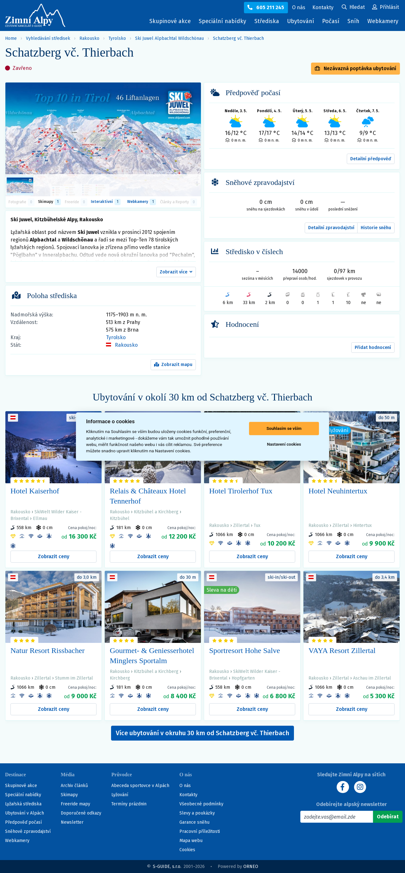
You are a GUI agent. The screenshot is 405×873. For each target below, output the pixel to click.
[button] (176, 272)
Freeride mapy (75, 804)
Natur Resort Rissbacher (47, 650)
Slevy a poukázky (197, 813)
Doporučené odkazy (81, 813)
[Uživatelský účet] (353, 8)
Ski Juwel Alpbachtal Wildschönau (169, 38)
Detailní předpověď (370, 159)
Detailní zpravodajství (331, 227)
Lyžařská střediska (23, 804)
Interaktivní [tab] (106, 202)
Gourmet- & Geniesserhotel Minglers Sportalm (152, 655)
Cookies (187, 849)
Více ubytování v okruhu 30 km (202, 733)
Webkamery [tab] (141, 202)
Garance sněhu (194, 822)
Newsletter (72, 822)
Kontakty (188, 794)
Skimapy (69, 794)
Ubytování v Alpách (24, 813)
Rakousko (89, 38)
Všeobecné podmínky (201, 804)
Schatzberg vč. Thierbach (238, 38)
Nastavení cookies (284, 444)
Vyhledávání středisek (48, 38)
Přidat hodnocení (373, 347)
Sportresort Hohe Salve (244, 650)
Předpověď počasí (23, 822)
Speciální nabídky (222, 21)
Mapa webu (190, 840)
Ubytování (302, 22)
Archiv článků (74, 785)
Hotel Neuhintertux (337, 491)
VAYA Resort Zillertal (342, 650)
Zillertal (241, 525)
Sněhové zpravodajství (28, 831)
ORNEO (250, 866)
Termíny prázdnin (128, 804)
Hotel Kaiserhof (34, 491)
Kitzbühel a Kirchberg (156, 512)
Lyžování (119, 794)
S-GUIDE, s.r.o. (167, 866)
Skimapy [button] (49, 202)
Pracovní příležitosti (199, 831)
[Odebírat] (387, 817)
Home (11, 38)
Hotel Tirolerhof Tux (240, 491)
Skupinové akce (170, 21)
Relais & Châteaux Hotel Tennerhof (148, 496)
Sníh (355, 22)
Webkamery (382, 21)
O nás (185, 785)
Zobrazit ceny (53, 556)
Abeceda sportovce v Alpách (140, 785)
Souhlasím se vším (284, 428)
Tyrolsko (117, 38)
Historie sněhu (376, 227)
